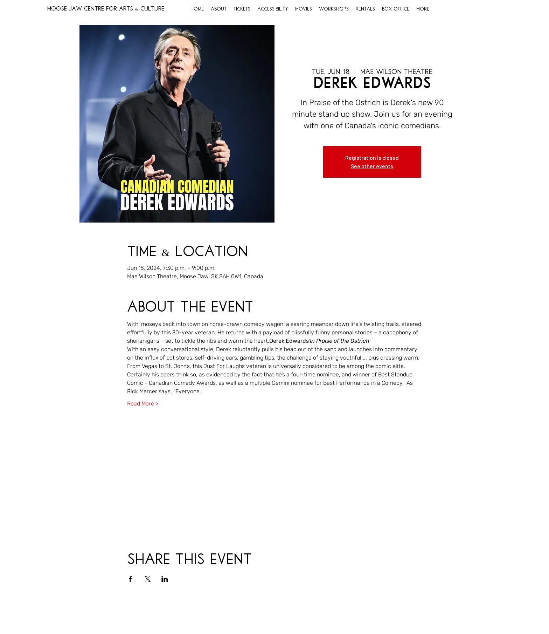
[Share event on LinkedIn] (164, 579)
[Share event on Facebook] (130, 579)
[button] (218, 9)
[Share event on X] (147, 579)
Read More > (142, 403)
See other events (372, 166)
